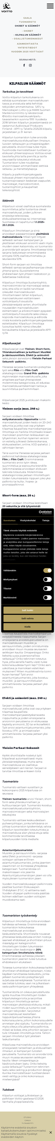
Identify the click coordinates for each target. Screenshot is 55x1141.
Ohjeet (28, 31)
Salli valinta (27, 618)
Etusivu (27, 1117)
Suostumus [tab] (9, 520)
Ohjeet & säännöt (27, 26)
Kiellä (27, 626)
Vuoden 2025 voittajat (27, 51)
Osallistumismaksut (28, 38)
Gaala (27, 18)
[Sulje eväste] (51, 1132)
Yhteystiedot (27, 47)
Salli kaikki (27, 610)
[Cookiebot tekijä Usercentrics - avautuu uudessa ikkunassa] (39, 512)
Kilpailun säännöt (28, 35)
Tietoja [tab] (45, 520)
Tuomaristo (27, 22)
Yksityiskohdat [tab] (28, 520)
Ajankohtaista (27, 43)
